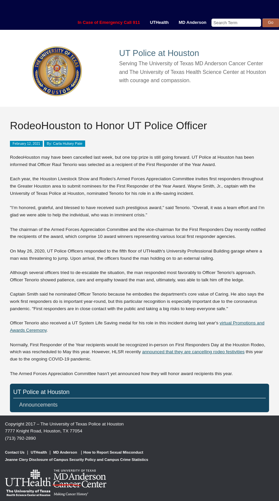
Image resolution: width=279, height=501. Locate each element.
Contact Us (15, 452)
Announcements (38, 405)
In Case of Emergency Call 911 (109, 22)
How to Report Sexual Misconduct (113, 452)
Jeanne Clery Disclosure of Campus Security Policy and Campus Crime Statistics (76, 460)
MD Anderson (192, 22)
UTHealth (159, 22)
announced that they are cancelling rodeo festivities (193, 351)
